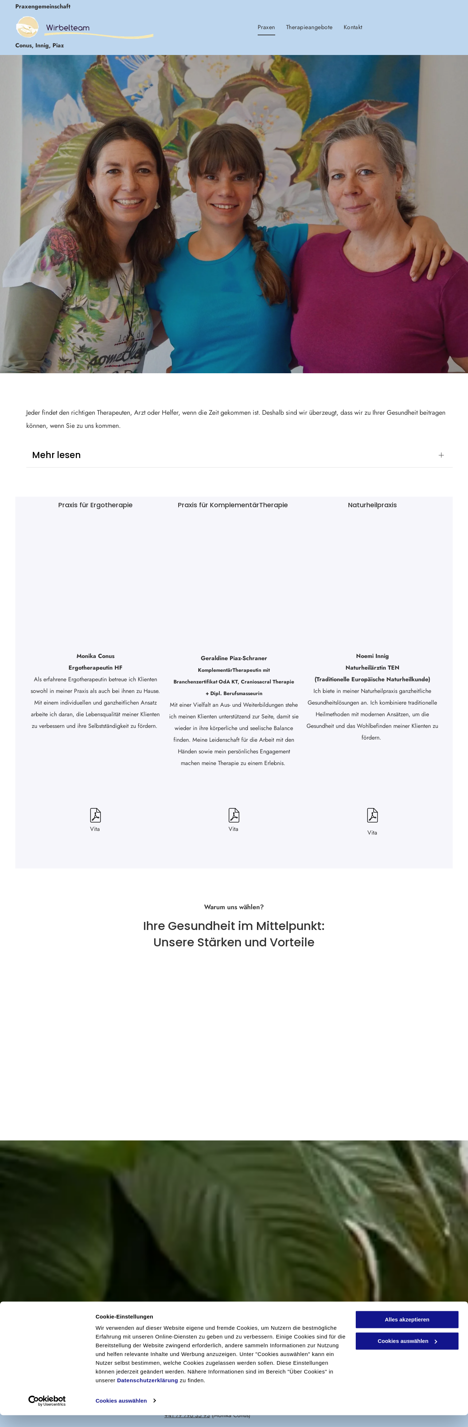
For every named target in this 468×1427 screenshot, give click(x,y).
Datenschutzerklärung (147, 1392)
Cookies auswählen (121, 1413)
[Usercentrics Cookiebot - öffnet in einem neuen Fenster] (47, 1412)
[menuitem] (266, 27)
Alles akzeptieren (407, 1332)
